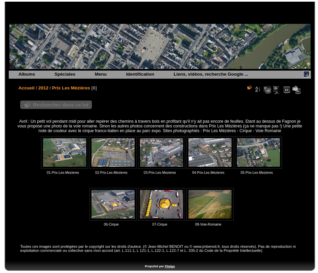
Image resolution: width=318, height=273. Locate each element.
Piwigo (170, 266)
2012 (43, 87)
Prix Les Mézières (71, 87)
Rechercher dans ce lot (61, 105)
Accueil (27, 87)
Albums (27, 74)
